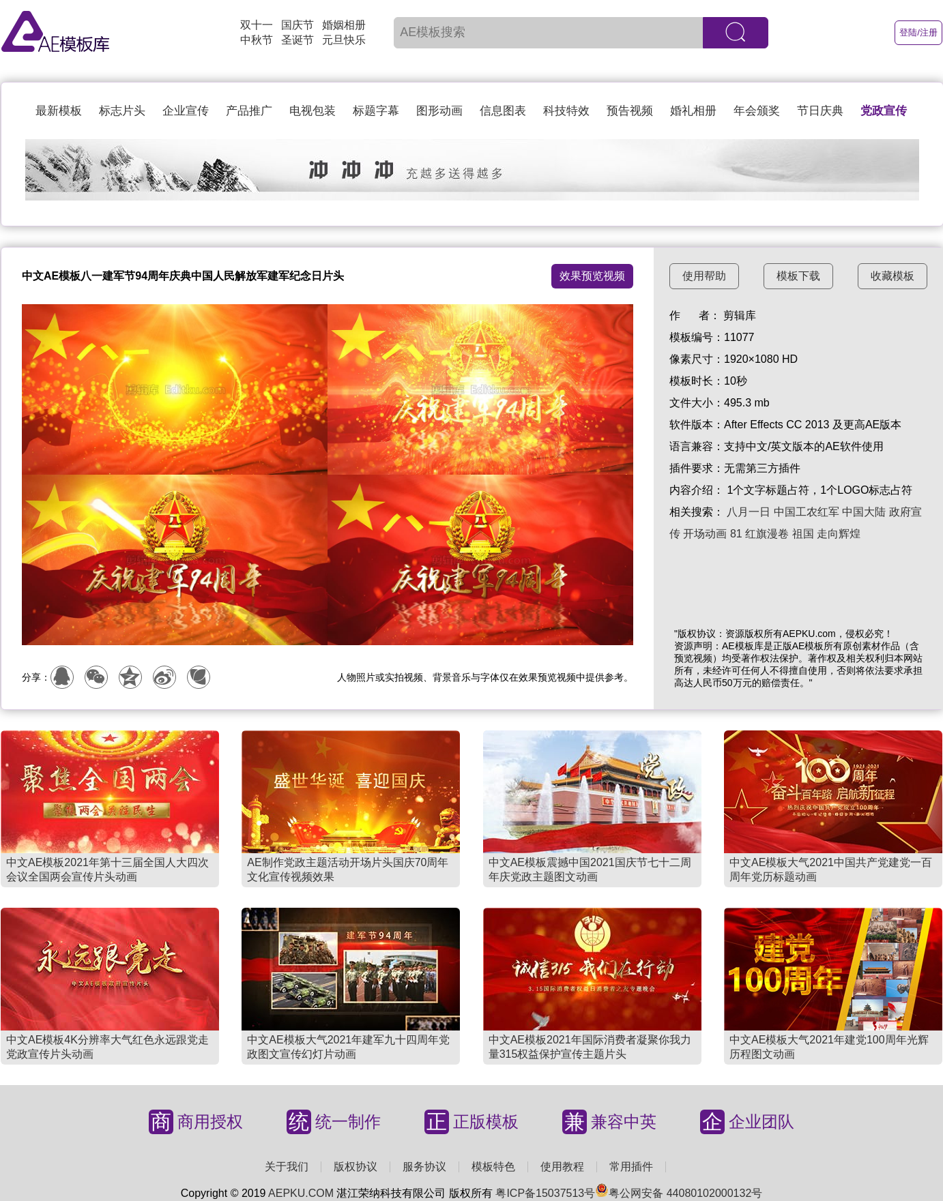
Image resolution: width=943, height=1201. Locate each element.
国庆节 (297, 25)
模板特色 (493, 1166)
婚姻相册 (344, 25)
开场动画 (705, 533)
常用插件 (631, 1166)
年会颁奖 (757, 110)
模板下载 (798, 276)
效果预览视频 (592, 276)
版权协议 (355, 1166)
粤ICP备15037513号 (545, 1193)
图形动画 (439, 110)
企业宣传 (185, 110)
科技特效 (566, 110)
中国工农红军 (806, 512)
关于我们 (286, 1166)
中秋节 (256, 40)
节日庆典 (820, 110)
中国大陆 (864, 512)
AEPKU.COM (301, 1193)
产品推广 (249, 110)
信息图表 (503, 110)
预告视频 (630, 110)
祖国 (803, 533)
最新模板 (58, 110)
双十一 (256, 25)
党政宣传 (883, 110)
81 (736, 533)
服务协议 (424, 1166)
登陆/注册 (918, 32)
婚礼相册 (693, 110)
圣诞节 (297, 40)
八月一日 (748, 512)
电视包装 (312, 110)
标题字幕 (376, 110)
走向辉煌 (838, 533)
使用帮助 (704, 276)
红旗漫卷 (767, 533)
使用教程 (562, 1166)
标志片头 (122, 110)
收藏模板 (892, 276)
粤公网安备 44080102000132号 (678, 1193)
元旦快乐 (344, 40)
